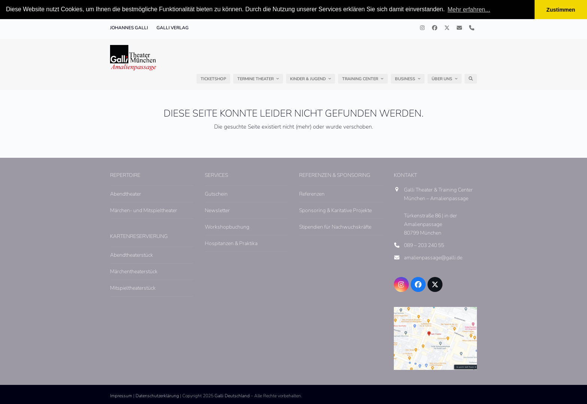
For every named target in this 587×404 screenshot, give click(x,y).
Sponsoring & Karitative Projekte (335, 210)
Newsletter (217, 210)
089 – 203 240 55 (424, 245)
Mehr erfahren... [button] (469, 9)
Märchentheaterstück (134, 271)
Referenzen (312, 193)
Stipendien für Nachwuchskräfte (335, 226)
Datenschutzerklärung (157, 395)
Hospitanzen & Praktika (231, 243)
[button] (470, 79)
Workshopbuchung (227, 226)
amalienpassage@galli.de (433, 257)
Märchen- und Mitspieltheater (143, 210)
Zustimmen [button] (561, 10)
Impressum (121, 395)
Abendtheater (125, 193)
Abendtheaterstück (131, 254)
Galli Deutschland (232, 395)
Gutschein (216, 193)
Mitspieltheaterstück (133, 288)
